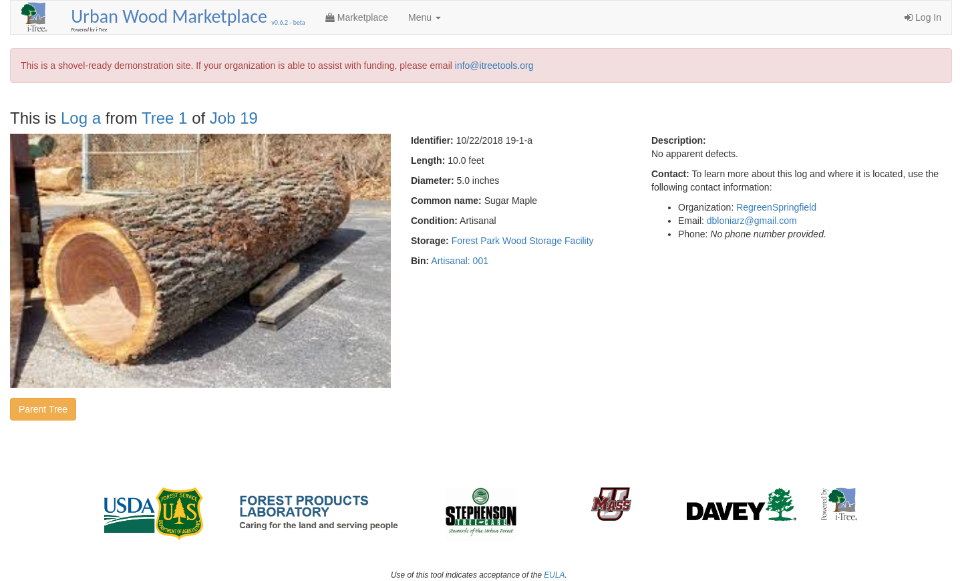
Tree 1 (164, 118)
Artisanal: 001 (459, 260)
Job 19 (234, 118)
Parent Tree (43, 409)
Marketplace (356, 17)
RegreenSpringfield (776, 207)
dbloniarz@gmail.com (752, 220)
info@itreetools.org (494, 65)
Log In (923, 17)
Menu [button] (424, 17)
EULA (554, 575)
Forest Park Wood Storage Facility (523, 240)
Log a (81, 118)
